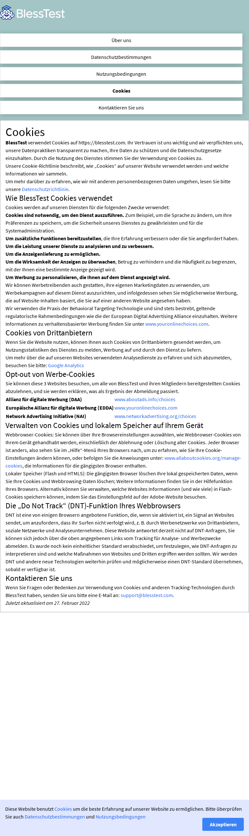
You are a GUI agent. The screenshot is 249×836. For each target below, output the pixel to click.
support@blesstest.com (147, 595)
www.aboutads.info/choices (144, 399)
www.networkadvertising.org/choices (155, 416)
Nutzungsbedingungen (121, 74)
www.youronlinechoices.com (176, 324)
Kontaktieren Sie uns (121, 107)
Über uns (121, 40)
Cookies (121, 90)
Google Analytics (66, 365)
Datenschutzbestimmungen (121, 57)
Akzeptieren (223, 824)
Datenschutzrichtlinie (45, 189)
